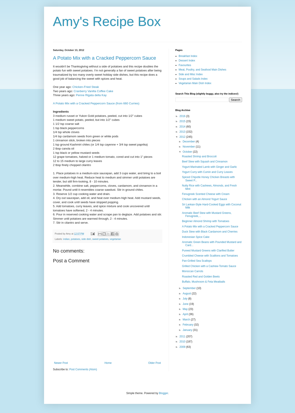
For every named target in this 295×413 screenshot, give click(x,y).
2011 (183, 336)
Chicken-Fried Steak (85, 87)
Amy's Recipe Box (107, 21)
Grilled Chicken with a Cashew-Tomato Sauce (209, 266)
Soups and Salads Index (193, 78)
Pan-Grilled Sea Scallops (197, 260)
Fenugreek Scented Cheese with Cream (205, 194)
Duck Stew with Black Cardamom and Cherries (209, 231)
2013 (183, 131)
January (188, 330)
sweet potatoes (100, 239)
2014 (183, 126)
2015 (183, 121)
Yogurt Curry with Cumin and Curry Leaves (207, 172)
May (185, 309)
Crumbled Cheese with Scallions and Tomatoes (210, 255)
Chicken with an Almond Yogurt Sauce (204, 199)
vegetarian (115, 239)
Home (108, 362)
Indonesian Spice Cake (195, 237)
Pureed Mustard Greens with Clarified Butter (208, 250)
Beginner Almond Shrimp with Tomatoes (205, 221)
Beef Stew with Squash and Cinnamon (205, 161)
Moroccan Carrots (192, 271)
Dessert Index (187, 60)
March (187, 319)
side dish (86, 239)
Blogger (163, 393)
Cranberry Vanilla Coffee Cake (93, 91)
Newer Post (61, 362)
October (188, 151)
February (188, 324)
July (185, 298)
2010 (183, 341)
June (186, 304)
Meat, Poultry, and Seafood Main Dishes (202, 69)
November (189, 146)
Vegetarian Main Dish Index (195, 83)
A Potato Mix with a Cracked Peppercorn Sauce (104, 58)
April (186, 314)
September (189, 288)
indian (66, 239)
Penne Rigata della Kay (91, 95)
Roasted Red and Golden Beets (201, 276)
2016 (183, 116)
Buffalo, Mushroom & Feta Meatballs (203, 281)
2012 (183, 136)
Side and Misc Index (191, 74)
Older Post (154, 362)
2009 (183, 346)
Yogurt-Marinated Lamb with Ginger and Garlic (209, 166)
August (187, 293)
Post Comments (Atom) (83, 369)
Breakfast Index (188, 56)
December (189, 141)
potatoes (75, 239)
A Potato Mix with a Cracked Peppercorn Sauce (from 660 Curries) (96, 103)
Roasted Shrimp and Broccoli (199, 156)
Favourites (185, 65)
